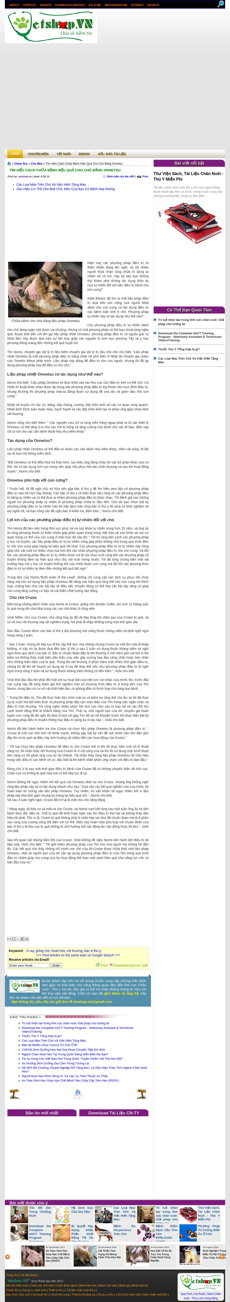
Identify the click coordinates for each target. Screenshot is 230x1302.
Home (15, 154)
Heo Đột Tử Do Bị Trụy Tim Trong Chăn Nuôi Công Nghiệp (161, 1255)
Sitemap (137, 5)
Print (145, 176)
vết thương (75, 951)
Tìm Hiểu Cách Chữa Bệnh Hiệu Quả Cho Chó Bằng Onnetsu (65, 170)
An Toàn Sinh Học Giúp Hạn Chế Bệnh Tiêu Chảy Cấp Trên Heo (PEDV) (70, 1080)
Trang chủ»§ (9, 163)
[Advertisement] (112, 79)
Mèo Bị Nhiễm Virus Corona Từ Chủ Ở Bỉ (49, 1045)
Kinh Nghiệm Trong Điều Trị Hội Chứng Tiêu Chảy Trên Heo (215, 1254)
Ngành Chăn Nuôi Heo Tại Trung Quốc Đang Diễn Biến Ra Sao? (65, 1054)
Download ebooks (70, 5)
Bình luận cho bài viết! (120, 176)
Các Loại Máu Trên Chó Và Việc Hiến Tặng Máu (51, 184)
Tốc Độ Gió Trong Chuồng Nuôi (40, 1211)
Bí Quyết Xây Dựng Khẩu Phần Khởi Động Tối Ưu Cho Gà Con (82, 1234)
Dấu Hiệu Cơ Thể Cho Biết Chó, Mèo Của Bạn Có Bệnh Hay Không (65, 189)
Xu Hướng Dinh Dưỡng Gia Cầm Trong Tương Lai (55, 1063)
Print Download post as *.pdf (121, 965)
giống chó (43, 951)
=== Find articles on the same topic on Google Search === (78, 955)
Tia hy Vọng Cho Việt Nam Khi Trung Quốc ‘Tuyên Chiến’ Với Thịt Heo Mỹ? (72, 1058)
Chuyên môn (38, 154)
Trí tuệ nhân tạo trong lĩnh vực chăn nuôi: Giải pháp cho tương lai (65, 1023)
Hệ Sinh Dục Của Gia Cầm (82, 1209)
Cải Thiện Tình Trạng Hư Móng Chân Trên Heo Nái (109, 1254)
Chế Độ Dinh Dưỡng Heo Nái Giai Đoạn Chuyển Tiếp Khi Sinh (63, 1049)
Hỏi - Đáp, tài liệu (112, 154)
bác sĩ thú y (92, 951)
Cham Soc (21, 163)
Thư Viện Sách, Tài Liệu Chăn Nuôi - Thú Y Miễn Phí (209, 1213)
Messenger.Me (116, 5)
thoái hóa (58, 951)
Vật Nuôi (64, 154)
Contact (29, 5)
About (14, 5)
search (153, 5)
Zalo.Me (95, 5)
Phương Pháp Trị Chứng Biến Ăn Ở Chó (209, 1230)
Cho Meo (37, 163)
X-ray (30, 951)
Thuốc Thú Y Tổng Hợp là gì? (42, 1036)
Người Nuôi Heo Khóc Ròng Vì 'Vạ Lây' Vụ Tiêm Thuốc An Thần (65, 1076)
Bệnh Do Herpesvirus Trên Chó (124, 1230)
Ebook (84, 154)
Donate (45, 5)
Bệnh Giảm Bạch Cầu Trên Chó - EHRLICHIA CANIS (167, 1234)
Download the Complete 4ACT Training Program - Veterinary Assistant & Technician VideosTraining (189, 337)
